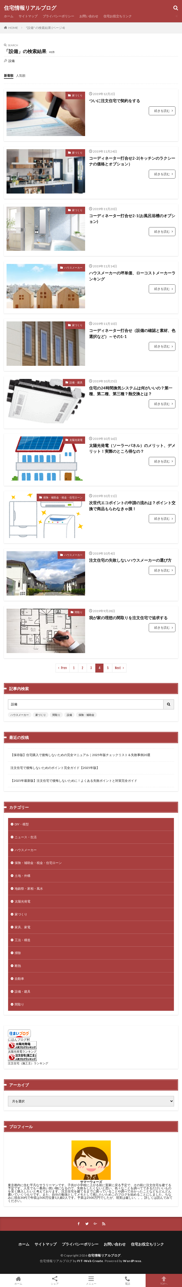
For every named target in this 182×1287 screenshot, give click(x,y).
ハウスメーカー (73, 267)
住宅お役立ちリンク (117, 16)
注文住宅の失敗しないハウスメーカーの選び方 (130, 560)
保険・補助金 (86, 714)
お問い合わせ (88, 16)
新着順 (8, 75)
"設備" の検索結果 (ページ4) (45, 28)
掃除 (18, 953)
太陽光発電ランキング (22, 1051)
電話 (127, 1280)
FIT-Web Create (90, 1261)
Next (118, 668)
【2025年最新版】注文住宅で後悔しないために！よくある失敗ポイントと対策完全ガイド (73, 781)
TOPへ (164, 1280)
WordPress (132, 1261)
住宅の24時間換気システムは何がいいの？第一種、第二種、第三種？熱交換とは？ (130, 390)
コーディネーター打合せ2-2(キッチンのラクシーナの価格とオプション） (132, 161)
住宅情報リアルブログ (30, 8)
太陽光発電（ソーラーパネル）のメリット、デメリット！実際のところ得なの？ (132, 448)
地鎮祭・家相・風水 (29, 888)
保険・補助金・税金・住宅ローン (62, 497)
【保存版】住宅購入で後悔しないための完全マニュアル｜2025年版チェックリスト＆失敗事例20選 (80, 755)
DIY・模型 (22, 824)
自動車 (19, 979)
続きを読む (162, 111)
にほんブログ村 (19, 1039)
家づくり (77, 95)
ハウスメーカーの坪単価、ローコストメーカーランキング (132, 275)
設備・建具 (75, 382)
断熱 (18, 966)
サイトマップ (28, 16)
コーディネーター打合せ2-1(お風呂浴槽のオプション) (132, 218)
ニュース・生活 (26, 837)
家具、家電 (22, 927)
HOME (13, 28)
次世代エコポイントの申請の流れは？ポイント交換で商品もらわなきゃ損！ (132, 505)
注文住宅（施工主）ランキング (28, 1063)
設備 (69, 714)
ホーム (8, 16)
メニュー (91, 1280)
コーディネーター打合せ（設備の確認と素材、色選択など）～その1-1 (132, 333)
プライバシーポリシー (58, 16)
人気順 (20, 75)
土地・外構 (22, 876)
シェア (54, 1280)
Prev (64, 668)
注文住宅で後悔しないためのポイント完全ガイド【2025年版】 (55, 768)
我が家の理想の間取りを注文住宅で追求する (128, 617)
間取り (78, 612)
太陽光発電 (75, 439)
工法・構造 (22, 940)
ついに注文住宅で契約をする (114, 100)
